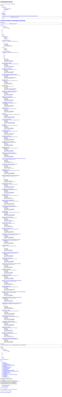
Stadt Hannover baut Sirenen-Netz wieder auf (8, 152)
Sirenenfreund (5, 327)
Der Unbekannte (12, 116)
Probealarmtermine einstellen (6, 40)
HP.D (4, 159)
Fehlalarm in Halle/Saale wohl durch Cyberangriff (9, 74)
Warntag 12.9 (4, 113)
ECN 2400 (5, 52)
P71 (4, 164)
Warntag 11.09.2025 (5, 79)
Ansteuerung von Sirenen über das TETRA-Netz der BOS (10, 252)
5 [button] (2, 32)
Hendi (11, 45)
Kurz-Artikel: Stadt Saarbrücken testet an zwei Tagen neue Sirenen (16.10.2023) (13, 158)
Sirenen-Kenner (5, 63)
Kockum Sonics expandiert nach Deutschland (8, 205)
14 (4, 57)
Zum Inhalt (2, 5)
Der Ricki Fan (5, 234)
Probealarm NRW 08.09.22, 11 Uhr (7, 228)
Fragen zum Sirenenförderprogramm (7, 332)
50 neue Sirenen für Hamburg (6, 222)
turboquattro (11, 150)
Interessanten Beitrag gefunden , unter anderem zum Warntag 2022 (12, 297)
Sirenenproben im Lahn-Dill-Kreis (7, 68)
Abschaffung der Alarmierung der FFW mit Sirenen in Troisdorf (11, 263)
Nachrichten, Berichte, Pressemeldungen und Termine (12, 20)
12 (4, 55)
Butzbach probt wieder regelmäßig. (7, 96)
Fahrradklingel (5, 103)
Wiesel (4, 217)
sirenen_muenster (6, 212)
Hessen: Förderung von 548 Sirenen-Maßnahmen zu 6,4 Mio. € (11, 239)
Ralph (10, 335)
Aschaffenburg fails (5, 85)
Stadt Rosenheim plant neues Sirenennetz (8, 315)
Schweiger (5, 333)
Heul (4, 223)
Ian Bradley (6, 387)
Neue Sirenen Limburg (5, 194)
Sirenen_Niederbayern (13, 77)
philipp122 (5, 97)
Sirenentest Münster (5, 211)
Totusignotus (11, 231)
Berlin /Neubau (4, 124)
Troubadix (11, 272)
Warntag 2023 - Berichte (5, 169)
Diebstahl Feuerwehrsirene (6, 310)
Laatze (11, 197)
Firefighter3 (5, 322)
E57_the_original (5, 114)
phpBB (5, 389)
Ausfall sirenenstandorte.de (6, 130)
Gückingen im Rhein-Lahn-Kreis (7, 183)
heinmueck (5, 142)
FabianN (4, 292)
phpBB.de (10, 390)
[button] (4, 26)
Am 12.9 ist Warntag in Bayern (6, 119)
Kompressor (5, 80)
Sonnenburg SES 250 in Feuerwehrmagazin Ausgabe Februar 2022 (12, 280)
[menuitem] (7, 8)
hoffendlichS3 (12, 237)
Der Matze (5, 153)
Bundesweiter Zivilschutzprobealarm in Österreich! (9, 338)
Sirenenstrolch (12, 66)
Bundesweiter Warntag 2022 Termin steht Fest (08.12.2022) (10, 175)
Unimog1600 (5, 275)
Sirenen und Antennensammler (6, 274)
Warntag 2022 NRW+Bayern (6, 269)
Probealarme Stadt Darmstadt (6, 51)
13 (4, 56)
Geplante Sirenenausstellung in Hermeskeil (8, 321)
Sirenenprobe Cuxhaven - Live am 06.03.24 (8, 141)
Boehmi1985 (5, 258)
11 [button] (2, 34)
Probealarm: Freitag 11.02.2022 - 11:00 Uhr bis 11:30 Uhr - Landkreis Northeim (13, 291)
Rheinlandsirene (5, 303)
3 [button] (2, 30)
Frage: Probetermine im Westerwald (7, 102)
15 (4, 58)
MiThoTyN (5, 41)
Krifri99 (11, 300)
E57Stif (11, 330)
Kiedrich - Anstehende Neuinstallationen (8, 200)
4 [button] (2, 31)
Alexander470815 (12, 313)
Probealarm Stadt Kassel (5, 147)
